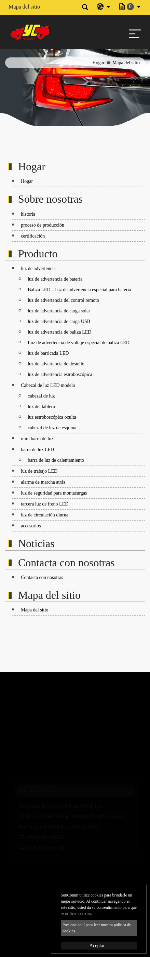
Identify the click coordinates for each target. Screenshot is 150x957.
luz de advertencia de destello (56, 363)
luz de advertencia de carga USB (59, 321)
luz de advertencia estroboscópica (60, 374)
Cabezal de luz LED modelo (48, 385)
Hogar (98, 62)
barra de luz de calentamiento (56, 460)
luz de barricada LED (48, 353)
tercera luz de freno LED (44, 504)
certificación (33, 236)
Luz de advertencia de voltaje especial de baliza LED (78, 342)
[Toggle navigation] (133, 32)
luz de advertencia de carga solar (59, 310)
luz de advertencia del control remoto (63, 300)
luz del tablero (41, 406)
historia (28, 214)
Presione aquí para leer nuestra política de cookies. (97, 927)
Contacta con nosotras (42, 577)
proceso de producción (42, 225)
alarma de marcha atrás (43, 482)
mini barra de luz (37, 438)
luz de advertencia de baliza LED (59, 332)
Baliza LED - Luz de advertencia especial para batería (79, 289)
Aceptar (97, 945)
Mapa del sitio (34, 609)
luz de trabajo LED (39, 471)
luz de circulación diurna (44, 514)
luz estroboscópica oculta (52, 417)
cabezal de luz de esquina (52, 427)
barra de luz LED (37, 449)
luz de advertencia (38, 268)
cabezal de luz (41, 396)
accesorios (31, 525)
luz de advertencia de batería (55, 279)
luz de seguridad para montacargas (54, 493)
